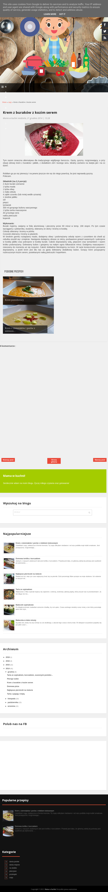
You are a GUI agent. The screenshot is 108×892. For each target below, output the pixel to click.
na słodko (13, 868)
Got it (62, 14)
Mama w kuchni (50, 889)
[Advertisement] (22, 435)
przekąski (13, 874)
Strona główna (54, 461)
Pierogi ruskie (12, 679)
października (13, 702)
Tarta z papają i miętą (16, 694)
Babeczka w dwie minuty (26, 620)
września (12, 706)
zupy (10, 102)
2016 (8, 661)
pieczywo (12, 871)
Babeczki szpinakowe (25, 605)
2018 (8, 657)
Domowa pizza (13, 686)
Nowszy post (8, 460)
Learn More (50, 14)
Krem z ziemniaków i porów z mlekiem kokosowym (37, 543)
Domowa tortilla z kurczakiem (28, 559)
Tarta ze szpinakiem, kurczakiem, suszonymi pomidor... (30, 675)
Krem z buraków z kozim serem (30, 112)
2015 (8, 665)
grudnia (11, 672)
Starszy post (100, 460)
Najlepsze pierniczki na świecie (28, 574)
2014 (8, 669)
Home (4, 102)
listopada (12, 699)
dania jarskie (14, 862)
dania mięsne (14, 865)
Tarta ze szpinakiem (24, 589)
